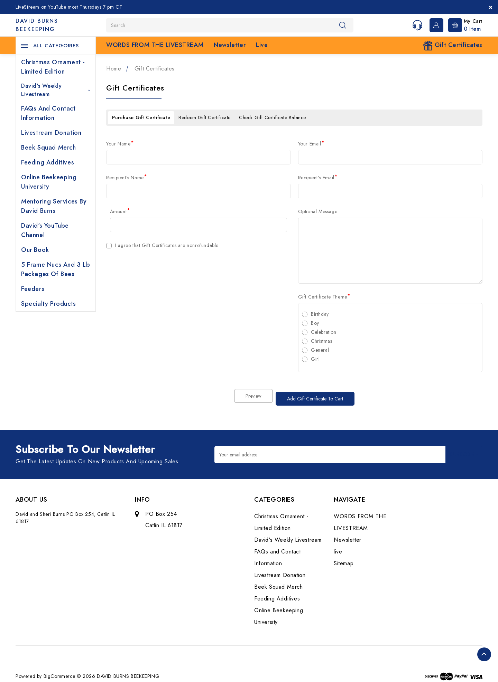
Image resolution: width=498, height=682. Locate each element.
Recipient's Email (318, 177)
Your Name (120, 143)
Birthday (320, 314)
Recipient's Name (126, 177)
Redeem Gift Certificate (204, 117)
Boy (315, 323)
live (262, 44)
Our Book (35, 249)
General (320, 350)
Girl (315, 359)
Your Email (311, 143)
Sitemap (343, 561)
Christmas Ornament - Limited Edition (53, 67)
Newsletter (230, 44)
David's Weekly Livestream (55, 90)
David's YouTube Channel (45, 230)
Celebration (323, 332)
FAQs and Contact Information (48, 113)
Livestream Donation (51, 132)
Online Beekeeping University (48, 182)
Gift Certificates (452, 45)
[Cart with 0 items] (463, 24)
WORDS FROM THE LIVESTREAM (154, 44)
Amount (120, 211)
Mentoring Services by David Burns (54, 206)
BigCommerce (59, 673)
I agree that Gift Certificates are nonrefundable (167, 245)
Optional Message (318, 211)
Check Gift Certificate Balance (272, 117)
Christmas (321, 341)
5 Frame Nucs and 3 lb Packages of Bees (55, 269)
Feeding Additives (47, 162)
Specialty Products (48, 303)
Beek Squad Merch (48, 147)
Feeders (32, 288)
